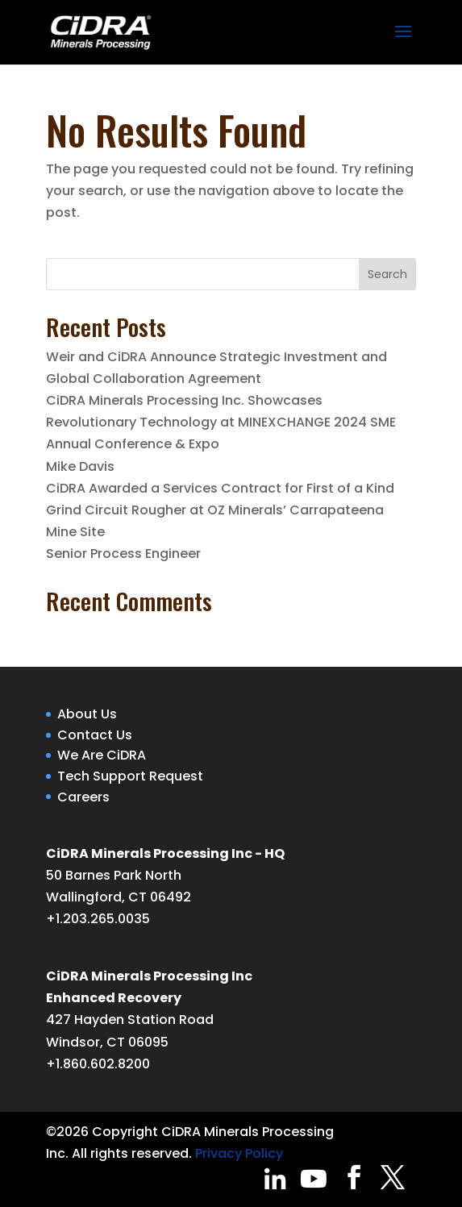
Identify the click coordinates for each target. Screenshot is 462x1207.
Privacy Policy (239, 1153)
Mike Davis (80, 466)
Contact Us (94, 735)
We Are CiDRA (101, 755)
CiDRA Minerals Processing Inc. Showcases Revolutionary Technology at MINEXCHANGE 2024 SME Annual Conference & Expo (221, 422)
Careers (83, 797)
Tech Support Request (130, 776)
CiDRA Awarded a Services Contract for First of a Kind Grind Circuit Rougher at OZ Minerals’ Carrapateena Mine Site (220, 510)
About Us (87, 714)
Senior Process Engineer (123, 553)
